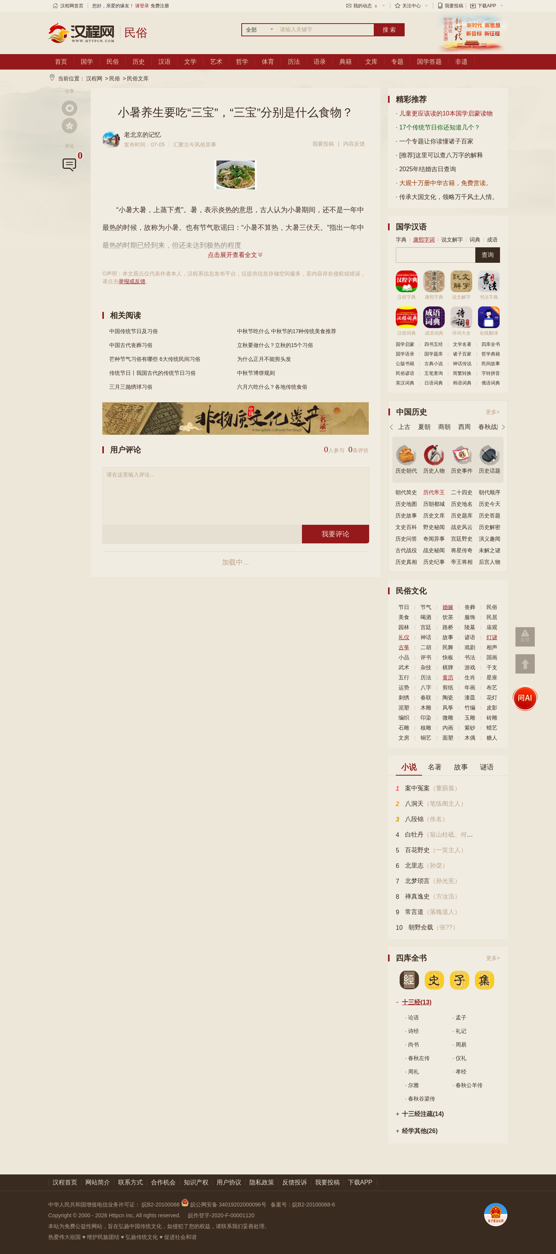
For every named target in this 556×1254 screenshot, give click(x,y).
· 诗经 (412, 1031)
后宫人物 (489, 562)
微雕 (447, 718)
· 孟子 (459, 1017)
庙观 (491, 627)
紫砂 (469, 728)
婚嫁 (447, 607)
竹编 (469, 707)
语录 (320, 61)
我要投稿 (454, 6)
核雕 (425, 728)
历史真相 (406, 562)
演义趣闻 (489, 539)
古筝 (403, 647)
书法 (469, 657)
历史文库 (434, 515)
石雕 (403, 728)
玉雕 (469, 718)
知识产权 (196, 1182)
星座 (491, 677)
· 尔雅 (412, 1085)
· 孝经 (459, 1072)
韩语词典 (462, 383)
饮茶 (447, 617)
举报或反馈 (132, 281)
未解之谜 (489, 550)
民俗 (113, 61)
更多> (493, 412)
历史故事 (406, 515)
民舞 (447, 647)
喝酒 (425, 617)
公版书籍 (405, 363)
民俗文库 (138, 78)
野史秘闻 (434, 527)
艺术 (216, 61)
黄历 (447, 677)
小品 (403, 657)
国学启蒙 (405, 344)
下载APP (487, 6)
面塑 (447, 738)
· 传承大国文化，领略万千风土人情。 (447, 197)
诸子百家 (462, 354)
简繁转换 (462, 373)
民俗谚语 (405, 373)
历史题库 (462, 515)
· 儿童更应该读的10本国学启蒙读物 (444, 113)
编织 (403, 718)
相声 (491, 647)
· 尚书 (412, 1044)
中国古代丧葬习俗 (131, 345)
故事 (447, 637)
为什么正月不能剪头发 (264, 359)
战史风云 (462, 527)
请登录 (142, 6)
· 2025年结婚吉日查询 (426, 169)
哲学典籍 (490, 354)
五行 (403, 677)
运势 (403, 687)
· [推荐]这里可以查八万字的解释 (439, 155)
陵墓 (469, 627)
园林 (403, 627)
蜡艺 (491, 728)
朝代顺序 (489, 492)
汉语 (164, 61)
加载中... (235, 562)
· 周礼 (412, 1072)
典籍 (345, 61)
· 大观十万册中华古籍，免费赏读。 (444, 183)
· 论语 (412, 1017)
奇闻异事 (434, 539)
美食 (403, 617)
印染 (425, 718)
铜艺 (425, 738)
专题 (397, 61)
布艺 (491, 687)
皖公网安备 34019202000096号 (224, 1204)
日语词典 (433, 383)
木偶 (469, 738)
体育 (268, 61)
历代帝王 (434, 492)
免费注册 (160, 6)
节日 (403, 607)
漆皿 (469, 697)
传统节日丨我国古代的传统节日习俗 (152, 373)
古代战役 (406, 550)
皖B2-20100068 (161, 1204)
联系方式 (130, 1182)
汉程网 (94, 78)
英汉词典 (405, 383)
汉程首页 (65, 1182)
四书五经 (433, 344)
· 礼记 (459, 1031)
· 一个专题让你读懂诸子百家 (434, 141)
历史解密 (489, 527)
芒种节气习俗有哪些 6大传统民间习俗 (154, 359)
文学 (190, 61)
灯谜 (491, 637)
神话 (425, 637)
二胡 (425, 647)
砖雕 (491, 718)
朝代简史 (406, 492)
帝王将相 (462, 562)
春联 (425, 697)
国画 (491, 657)
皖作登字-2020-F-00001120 (221, 1215)
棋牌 (447, 667)
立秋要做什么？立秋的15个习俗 (275, 345)
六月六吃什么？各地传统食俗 (272, 387)
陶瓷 (447, 697)
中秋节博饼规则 (256, 373)
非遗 (461, 61)
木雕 (425, 707)
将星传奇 (462, 550)
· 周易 (459, 1044)
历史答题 (489, 515)
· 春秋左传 (417, 1058)
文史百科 (406, 527)
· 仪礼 (459, 1058)
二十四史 (462, 492)
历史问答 (406, 539)
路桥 (447, 627)
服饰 (469, 617)
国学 (87, 61)
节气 (425, 607)
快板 (447, 657)
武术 (403, 667)
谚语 (469, 637)
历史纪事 (434, 562)
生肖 (469, 677)
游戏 (469, 667)
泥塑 (403, 707)
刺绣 (403, 697)
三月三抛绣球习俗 (131, 387)
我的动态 (365, 6)
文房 (403, 738)
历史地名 (462, 504)
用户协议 (229, 1182)
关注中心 (411, 6)
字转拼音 (490, 373)
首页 (61, 61)
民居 (491, 617)
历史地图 (406, 504)
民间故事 (490, 363)
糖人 (491, 738)
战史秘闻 (434, 550)
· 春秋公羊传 (468, 1085)
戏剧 (469, 647)
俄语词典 (490, 383)
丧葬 (469, 607)
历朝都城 (434, 504)
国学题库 (433, 354)
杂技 (425, 667)
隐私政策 (261, 1182)
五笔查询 (433, 373)
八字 (425, 687)
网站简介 (97, 1182)
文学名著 (462, 344)
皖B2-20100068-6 (313, 1204)
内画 (447, 728)
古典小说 (433, 363)
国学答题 (429, 61)
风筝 (447, 707)
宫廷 (425, 627)
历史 (138, 61)
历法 (294, 61)
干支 (491, 667)
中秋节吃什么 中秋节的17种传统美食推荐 (286, 331)
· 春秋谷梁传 (420, 1099)
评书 (425, 657)
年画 (469, 687)
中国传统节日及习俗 (133, 331)
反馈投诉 (294, 1182)
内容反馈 (354, 144)
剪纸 (447, 687)
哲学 (242, 61)
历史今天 (489, 504)
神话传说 (462, 363)
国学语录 (405, 354)
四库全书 (490, 344)
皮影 (491, 707)
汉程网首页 (71, 6)
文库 (371, 61)
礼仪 (403, 637)
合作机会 (163, 1182)
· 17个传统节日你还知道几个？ (438, 127)
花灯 (491, 697)
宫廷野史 (462, 539)
